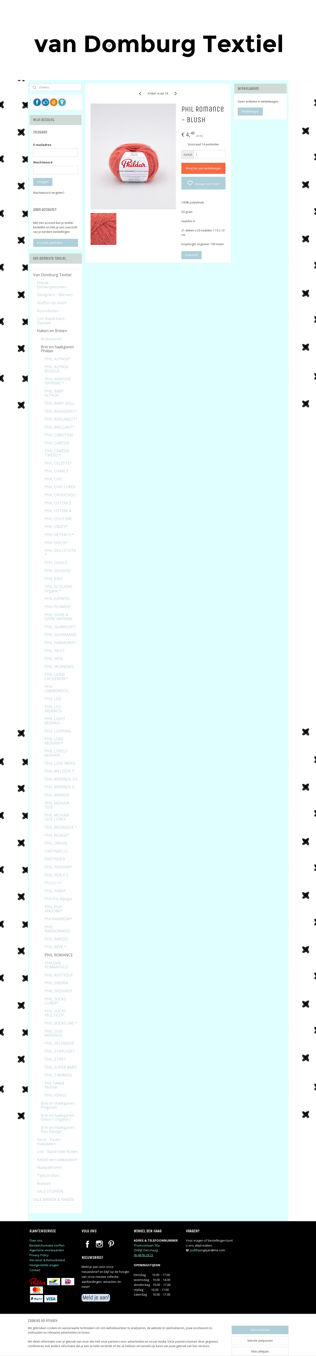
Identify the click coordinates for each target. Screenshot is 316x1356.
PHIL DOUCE (56, 562)
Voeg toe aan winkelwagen (203, 168)
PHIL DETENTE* (59, 534)
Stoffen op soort (51, 302)
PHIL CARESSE (57, 443)
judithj (194, 1250)
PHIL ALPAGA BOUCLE (56, 369)
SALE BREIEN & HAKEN (53, 1199)
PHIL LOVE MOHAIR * (54, 741)
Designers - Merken (55, 294)
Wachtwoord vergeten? (48, 193)
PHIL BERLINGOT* (61, 419)
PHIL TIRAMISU (58, 1075)
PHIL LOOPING (58, 731)
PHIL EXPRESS (57, 598)
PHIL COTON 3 (58, 503)
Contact (34, 1270)
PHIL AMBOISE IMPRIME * (58, 381)
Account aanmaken (50, 243)
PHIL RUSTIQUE (59, 975)
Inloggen (43, 182)
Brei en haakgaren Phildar (57, 349)
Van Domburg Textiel (52, 274)
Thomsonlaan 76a (147, 1245)
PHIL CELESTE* (58, 463)
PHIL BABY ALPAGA (54, 393)
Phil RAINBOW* (58, 919)
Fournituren (48, 310)
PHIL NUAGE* (57, 835)
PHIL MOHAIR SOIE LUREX (57, 817)
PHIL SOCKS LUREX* (55, 1001)
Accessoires (51, 338)
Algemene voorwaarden (46, 1250)
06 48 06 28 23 (143, 1255)
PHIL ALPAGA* (57, 359)
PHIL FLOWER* (58, 606)
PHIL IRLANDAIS (59, 666)
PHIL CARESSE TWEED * (57, 453)
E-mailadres (42, 145)
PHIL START (55, 1059)
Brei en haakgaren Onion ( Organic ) (57, 1117)
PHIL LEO (53, 698)
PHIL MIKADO (57, 795)
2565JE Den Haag (146, 1250)
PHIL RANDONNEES (58, 929)
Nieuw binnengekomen (51, 284)
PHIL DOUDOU (58, 570)
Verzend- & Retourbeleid (47, 1260)
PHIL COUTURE (58, 518)
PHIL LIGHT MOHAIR (55, 721)
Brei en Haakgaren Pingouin (57, 1105)
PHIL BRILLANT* (60, 427)
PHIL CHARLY (56, 471)
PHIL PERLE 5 (56, 875)
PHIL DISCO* (56, 542)
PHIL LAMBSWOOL (57, 688)
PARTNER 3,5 (56, 851)
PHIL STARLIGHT (60, 1051)
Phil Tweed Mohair (54, 1085)
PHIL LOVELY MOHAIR (56, 753)
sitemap (178, 1347)
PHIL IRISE (54, 658)
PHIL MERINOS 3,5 (61, 779)
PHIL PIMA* (55, 891)
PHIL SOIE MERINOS (53, 1033)
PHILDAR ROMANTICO (56, 965)
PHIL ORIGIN (56, 843)
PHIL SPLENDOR (59, 1043)
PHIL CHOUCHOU (60, 494)
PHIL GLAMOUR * (60, 626)
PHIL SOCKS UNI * (61, 1023)
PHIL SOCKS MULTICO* (55, 1013)
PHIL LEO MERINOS (53, 709)
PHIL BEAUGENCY (60, 411)
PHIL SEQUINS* (59, 991)
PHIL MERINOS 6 (59, 787)
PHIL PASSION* (58, 867)
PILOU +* (53, 883)
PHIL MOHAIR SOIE (57, 805)
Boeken (44, 1183)
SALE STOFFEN (50, 1191)
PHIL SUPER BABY (61, 1067)
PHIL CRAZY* (56, 526)
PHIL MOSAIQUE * (61, 827)
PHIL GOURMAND (61, 634)
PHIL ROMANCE (59, 955)
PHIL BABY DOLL (60, 403)
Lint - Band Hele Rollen (57, 1151)
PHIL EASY (54, 578)
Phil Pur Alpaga (58, 898)
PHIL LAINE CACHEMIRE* (56, 676)
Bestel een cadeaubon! (57, 1159)
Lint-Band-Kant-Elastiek (51, 320)
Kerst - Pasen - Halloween (50, 1141)
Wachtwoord (42, 162)
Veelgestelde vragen (44, 1265)
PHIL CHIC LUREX (60, 486)
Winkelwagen (250, 111)
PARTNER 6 (55, 859)
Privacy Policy (39, 1255)
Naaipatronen (49, 1167)
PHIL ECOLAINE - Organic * (60, 588)
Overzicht (191, 255)
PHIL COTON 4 (58, 510)
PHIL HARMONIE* (61, 642)
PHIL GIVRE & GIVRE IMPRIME (59, 617)
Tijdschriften (48, 1175)
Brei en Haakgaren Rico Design (57, 1129)
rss (188, 1347)
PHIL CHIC (54, 479)
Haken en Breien (52, 330)
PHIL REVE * (55, 946)
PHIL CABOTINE (59, 435)
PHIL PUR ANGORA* (53, 909)
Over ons (35, 1240)
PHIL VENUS (56, 1095)
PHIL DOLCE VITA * (60, 552)
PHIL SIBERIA (56, 982)
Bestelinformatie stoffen (46, 1245)
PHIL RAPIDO (56, 939)
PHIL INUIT (55, 650)
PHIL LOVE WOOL (60, 763)
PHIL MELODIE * (59, 771)
